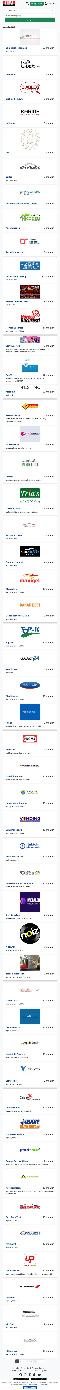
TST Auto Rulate (14, 535)
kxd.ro (9, 722)
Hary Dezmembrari (15, 1134)
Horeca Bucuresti (15, 327)
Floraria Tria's (13, 508)
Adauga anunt (36, 3)
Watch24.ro (11, 669)
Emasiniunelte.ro (14, 776)
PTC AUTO (11, 1243)
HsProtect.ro (12, 444)
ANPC (46, 1370)
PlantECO (10, 476)
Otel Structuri (13, 915)
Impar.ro (10, 1297)
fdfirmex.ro (11, 1351)
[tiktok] (34, 1375)
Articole (16, 1368)
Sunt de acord (30, 1388)
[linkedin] (30, 1375)
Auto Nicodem (13, 227)
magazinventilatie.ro (16, 803)
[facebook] (20, 1375)
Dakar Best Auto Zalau (17, 615)
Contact (38, 1370)
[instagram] (25, 1375)
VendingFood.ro (14, 829)
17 (39, 1361)
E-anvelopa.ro (13, 1027)
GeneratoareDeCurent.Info (20, 883)
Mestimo (10, 391)
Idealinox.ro (12, 696)
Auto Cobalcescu (14, 252)
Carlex (9, 176)
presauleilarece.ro (15, 973)
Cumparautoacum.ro (16, 47)
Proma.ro (10, 749)
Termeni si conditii (39, 1368)
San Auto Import (14, 562)
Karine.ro (10, 123)
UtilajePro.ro (12, 1270)
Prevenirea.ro (13, 415)
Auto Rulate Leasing (16, 276)
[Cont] (50, 3)
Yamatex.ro (12, 1080)
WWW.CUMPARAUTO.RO (18, 301)
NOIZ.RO (10, 947)
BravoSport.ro (13, 345)
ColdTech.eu (12, 375)
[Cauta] (27, 3)
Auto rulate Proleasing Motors (21, 203)
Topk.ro (9, 642)
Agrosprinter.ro (13, 1187)
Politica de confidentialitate (22, 1370)
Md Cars (10, 1324)
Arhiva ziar (25, 1368)
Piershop (10, 74)
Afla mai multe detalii (42, 1384)
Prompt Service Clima (17, 1161)
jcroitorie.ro (12, 1000)
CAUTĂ (30, 20)
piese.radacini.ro (14, 856)
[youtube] (39, 1375)
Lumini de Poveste (15, 1054)
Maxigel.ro (11, 589)
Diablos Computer (15, 98)
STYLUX (10, 152)
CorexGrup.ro (13, 1107)
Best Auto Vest (13, 1217)
